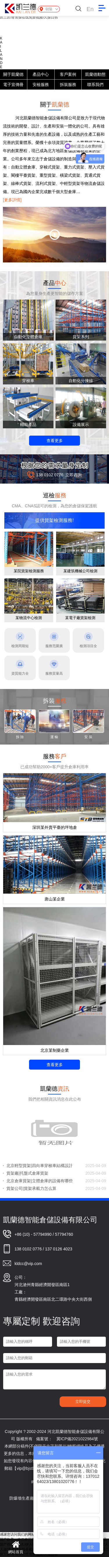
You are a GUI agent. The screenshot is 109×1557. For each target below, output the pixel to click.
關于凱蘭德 (13, 74)
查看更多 (55, 440)
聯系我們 (95, 84)
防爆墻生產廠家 (29, 1498)
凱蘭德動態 (95, 74)
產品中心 (41, 74)
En (90, 9)
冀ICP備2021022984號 (77, 1438)
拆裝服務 (68, 84)
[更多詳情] (12, 199)
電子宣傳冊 (13, 84)
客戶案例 (68, 74)
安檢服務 (41, 84)
